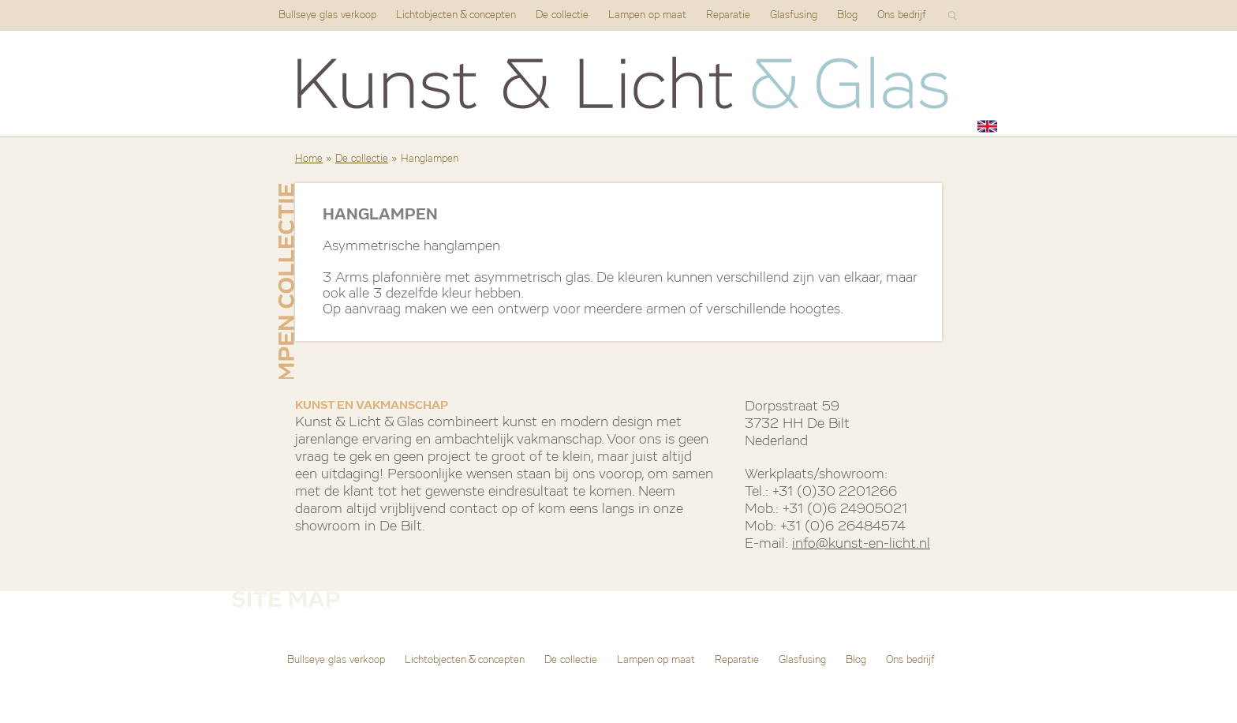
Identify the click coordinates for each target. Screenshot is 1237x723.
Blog (847, 15)
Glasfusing (793, 15)
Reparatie (728, 15)
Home (309, 159)
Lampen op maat (647, 15)
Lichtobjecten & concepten (456, 15)
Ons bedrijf (901, 15)
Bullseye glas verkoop (327, 15)
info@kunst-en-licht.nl (861, 544)
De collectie (562, 15)
